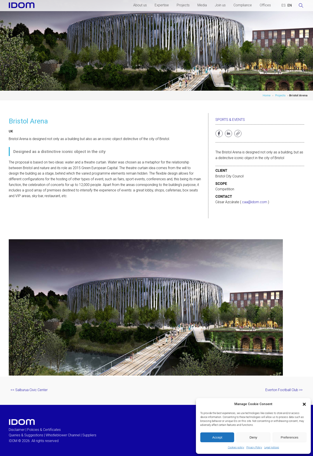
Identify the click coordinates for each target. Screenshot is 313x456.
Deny (253, 437)
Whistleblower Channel (63, 435)
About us (140, 5)
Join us (220, 5)
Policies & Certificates (44, 430)
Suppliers (89, 435)
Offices (265, 5)
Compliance (242, 5)
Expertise (162, 5)
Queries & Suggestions (26, 435)
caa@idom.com (254, 202)
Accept (217, 437)
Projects (183, 5)
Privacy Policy (254, 447)
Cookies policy (236, 447)
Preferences (289, 437)
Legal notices (271, 447)
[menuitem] (284, 5)
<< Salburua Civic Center (29, 390)
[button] (304, 404)
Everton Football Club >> (284, 390)
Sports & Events (230, 120)
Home (266, 95)
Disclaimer (17, 430)
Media (202, 5)
